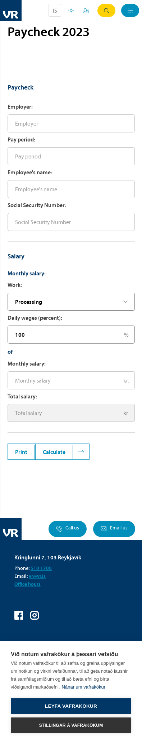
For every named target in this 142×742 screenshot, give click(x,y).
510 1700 (41, 568)
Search (106, 10)
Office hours (27, 584)
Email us (114, 529)
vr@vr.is (37, 576)
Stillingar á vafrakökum (71, 725)
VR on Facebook (18, 615)
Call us (67, 529)
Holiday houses (71, 10)
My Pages (86, 10)
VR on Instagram (34, 615)
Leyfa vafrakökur (71, 706)
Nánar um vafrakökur (83, 687)
